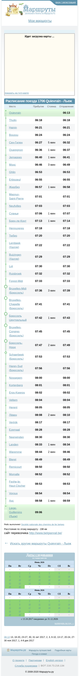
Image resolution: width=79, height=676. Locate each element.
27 (59, 583)
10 (30, 576)
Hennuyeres (16, 228)
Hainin (13, 127)
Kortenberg (16, 385)
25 (39, 583)
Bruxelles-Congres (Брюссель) (16, 331)
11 (39, 576)
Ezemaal (14, 429)
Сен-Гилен (16, 142)
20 (59, 580)
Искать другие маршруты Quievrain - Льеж (40, 543)
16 (20, 580)
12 (49, 576)
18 (39, 580)
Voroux (13, 493)
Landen (13, 444)
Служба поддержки (26, 665)
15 (10, 580)
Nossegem (15, 377)
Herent (13, 407)
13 (59, 576)
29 (10, 587)
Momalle (14, 474)
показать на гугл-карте (17, 93)
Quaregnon (16, 150)
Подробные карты (63, 650)
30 (20, 587)
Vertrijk (13, 422)
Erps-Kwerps (17, 392)
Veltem (13, 400)
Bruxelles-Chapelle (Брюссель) (16, 304)
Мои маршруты (40, 21)
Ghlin (12, 172)
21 (69, 580)
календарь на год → (64, 623)
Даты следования (39, 555)
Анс (11, 500)
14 (69, 576)
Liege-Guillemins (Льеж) (15, 512)
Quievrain (15, 112)
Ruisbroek (15, 273)
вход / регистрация (66, 2)
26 (49, 583)
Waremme (15, 452)
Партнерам (35, 660)
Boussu (13, 135)
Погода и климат (39, 654)
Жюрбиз (14, 187)
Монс (12, 164)
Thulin (13, 120)
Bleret (12, 459)
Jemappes (15, 157)
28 (69, 583)
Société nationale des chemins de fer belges (42, 524)
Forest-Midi (16, 281)
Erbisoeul (15, 179)
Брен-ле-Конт (17, 220)
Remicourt (15, 466)
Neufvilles (15, 206)
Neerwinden (16, 437)
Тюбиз (13, 235)
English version (54, 660)
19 (49, 580)
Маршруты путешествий (40, 650)
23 (20, 583)
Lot (11, 266)
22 (10, 583)
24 (30, 583)
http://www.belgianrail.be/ (45, 533)
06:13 (7, 637)
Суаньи (13, 213)
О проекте (19, 660)
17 (30, 580)
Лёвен (13, 415)
